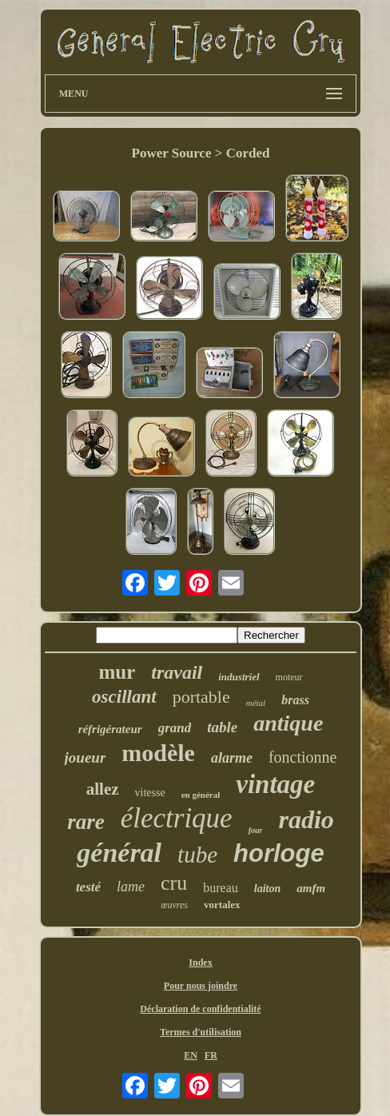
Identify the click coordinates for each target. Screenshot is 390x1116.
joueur (85, 757)
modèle (158, 752)
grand (175, 727)
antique (288, 723)
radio (305, 819)
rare (86, 822)
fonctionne (303, 757)
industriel (238, 677)
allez (102, 789)
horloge (278, 853)
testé (88, 887)
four (256, 830)
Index (200, 962)
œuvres (174, 905)
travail (176, 672)
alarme (232, 758)
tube (197, 854)
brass (295, 700)
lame (131, 887)
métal (255, 702)
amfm (310, 888)
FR (211, 1055)
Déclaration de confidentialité (200, 1008)
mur (116, 672)
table (222, 727)
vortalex (222, 905)
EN (190, 1055)
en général (201, 794)
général (119, 852)
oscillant (124, 697)
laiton (267, 889)
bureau (220, 888)
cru (174, 883)
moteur (289, 677)
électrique (177, 818)
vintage (275, 784)
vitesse (150, 793)
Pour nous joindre (200, 985)
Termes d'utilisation (200, 1032)
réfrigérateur (110, 729)
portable (201, 697)
